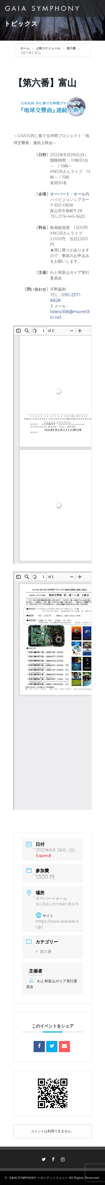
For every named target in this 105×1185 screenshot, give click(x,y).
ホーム (25, 48)
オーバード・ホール (67, 193)
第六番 (71, 48)
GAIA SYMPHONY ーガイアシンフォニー (38, 1177)
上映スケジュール (48, 48)
